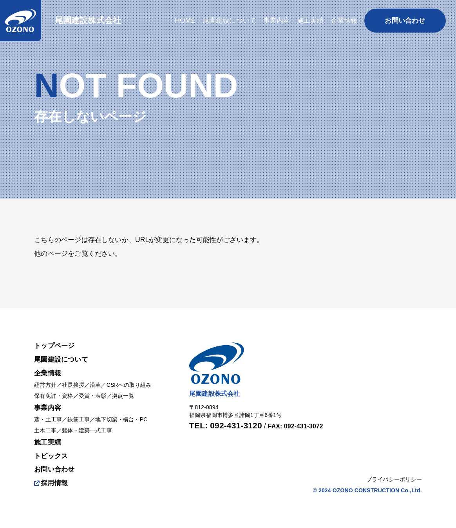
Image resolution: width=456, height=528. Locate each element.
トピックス (51, 456)
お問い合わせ (54, 469)
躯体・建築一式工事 (87, 430)
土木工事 (45, 430)
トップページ (54, 346)
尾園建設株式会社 (88, 20)
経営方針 (45, 385)
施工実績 (47, 442)
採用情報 (51, 483)
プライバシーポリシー (394, 479)
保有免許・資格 (53, 396)
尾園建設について (61, 359)
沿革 (95, 385)
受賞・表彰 (93, 396)
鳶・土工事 (48, 419)
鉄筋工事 (78, 419)
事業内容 (47, 407)
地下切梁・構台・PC (121, 419)
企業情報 (47, 373)
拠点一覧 (123, 396)
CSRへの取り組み (129, 385)
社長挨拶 (73, 385)
